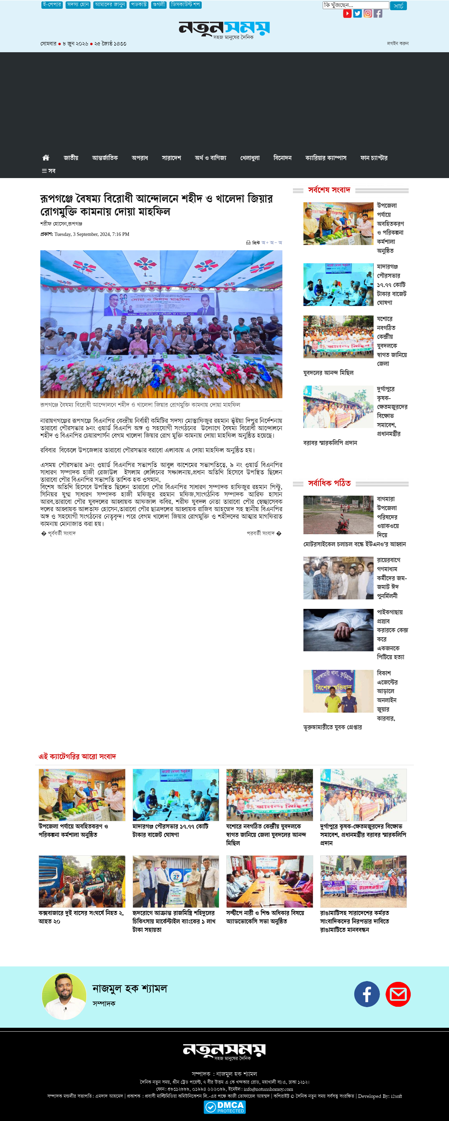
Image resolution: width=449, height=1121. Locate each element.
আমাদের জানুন (110, 5)
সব (48, 171)
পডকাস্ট (139, 5)
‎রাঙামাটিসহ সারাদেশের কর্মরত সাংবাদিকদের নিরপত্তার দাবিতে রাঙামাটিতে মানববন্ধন (354, 922)
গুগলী (159, 5)
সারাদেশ (171, 158)
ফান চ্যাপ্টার (374, 158)
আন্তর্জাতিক (105, 158)
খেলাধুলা (250, 158)
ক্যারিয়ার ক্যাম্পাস (326, 158)
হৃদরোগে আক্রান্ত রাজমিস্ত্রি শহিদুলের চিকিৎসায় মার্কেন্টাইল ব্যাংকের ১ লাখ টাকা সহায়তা (174, 922)
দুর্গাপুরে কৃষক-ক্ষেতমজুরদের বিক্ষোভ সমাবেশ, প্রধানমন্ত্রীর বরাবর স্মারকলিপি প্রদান (363, 836)
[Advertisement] (224, 101)
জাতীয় (71, 158)
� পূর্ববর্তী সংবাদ (58, 534)
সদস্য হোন (78, 5)
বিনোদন (282, 158)
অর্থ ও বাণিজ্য (210, 158)
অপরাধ (140, 158)
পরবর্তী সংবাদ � (264, 534)
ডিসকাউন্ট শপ (185, 5)
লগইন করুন (398, 44)
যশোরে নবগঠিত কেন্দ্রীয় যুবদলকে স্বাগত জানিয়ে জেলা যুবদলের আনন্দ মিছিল (266, 836)
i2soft (396, 1096)
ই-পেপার (52, 5)
